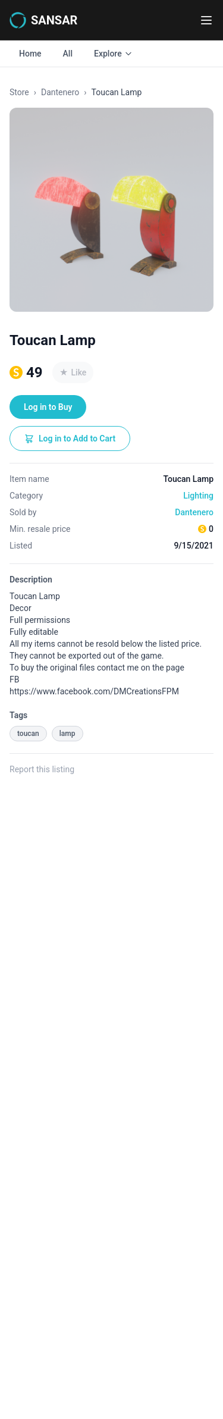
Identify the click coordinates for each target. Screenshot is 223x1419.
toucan (28, 733)
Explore (113, 53)
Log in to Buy (48, 407)
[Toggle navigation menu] (206, 20)
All (68, 53)
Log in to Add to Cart (69, 438)
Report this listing (42, 769)
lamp (67, 733)
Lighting (198, 495)
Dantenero (60, 92)
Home (30, 53)
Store (19, 92)
